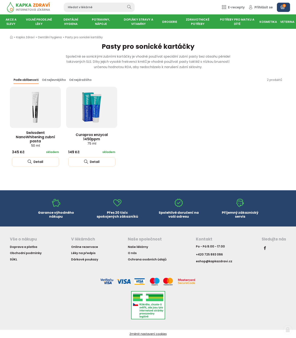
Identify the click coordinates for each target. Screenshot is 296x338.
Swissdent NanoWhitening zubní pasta (35, 139)
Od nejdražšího (80, 80)
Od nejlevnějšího (54, 80)
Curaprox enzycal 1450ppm (92, 138)
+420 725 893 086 (209, 254)
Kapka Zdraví (25, 37)
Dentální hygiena (50, 37)
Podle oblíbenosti (26, 80)
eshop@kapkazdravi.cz (214, 261)
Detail (35, 162)
